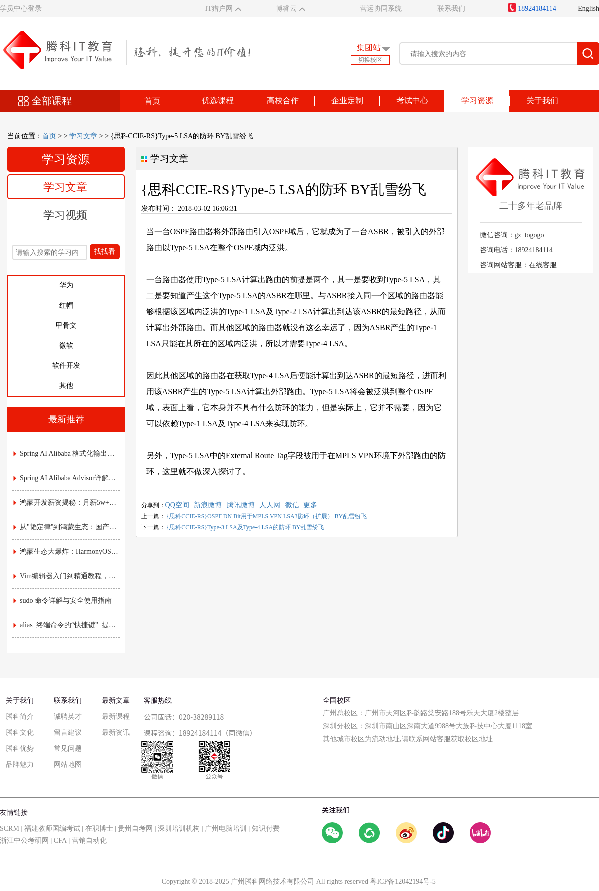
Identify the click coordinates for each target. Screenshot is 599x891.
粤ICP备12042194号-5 (402, 881)
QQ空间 (177, 505)
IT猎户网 (219, 8)
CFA (60, 840)
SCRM (9, 828)
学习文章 (83, 136)
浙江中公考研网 (24, 840)
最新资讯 (116, 732)
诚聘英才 (68, 716)
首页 (152, 101)
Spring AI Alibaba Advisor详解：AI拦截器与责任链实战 (66, 478)
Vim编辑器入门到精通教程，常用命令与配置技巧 (66, 576)
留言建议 (68, 732)
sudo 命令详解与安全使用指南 (62, 600)
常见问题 (68, 748)
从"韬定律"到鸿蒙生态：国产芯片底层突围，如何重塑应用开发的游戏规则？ (66, 527)
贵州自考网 (135, 828)
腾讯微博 (241, 505)
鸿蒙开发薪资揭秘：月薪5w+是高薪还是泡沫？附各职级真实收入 (66, 502)
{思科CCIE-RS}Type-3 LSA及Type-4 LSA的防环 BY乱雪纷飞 (245, 527)
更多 (310, 505)
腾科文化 (20, 732)
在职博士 (99, 828)
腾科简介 (20, 716)
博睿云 (286, 8)
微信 (292, 505)
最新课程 (116, 716)
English (588, 8)
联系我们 (451, 8)
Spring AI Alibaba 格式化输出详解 (66, 453)
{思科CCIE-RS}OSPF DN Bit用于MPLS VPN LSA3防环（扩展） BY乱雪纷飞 (267, 516)
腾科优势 (20, 748)
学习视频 (65, 215)
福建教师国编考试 (52, 828)
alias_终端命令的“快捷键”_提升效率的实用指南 (66, 625)
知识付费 (266, 828)
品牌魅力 (20, 764)
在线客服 (543, 265)
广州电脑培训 (226, 828)
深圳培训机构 (179, 828)
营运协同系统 (381, 8)
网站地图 (68, 764)
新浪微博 (208, 505)
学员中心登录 (21, 8)
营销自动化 (89, 840)
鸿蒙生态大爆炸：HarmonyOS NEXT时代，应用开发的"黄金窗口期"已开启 (66, 551)
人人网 (269, 505)
